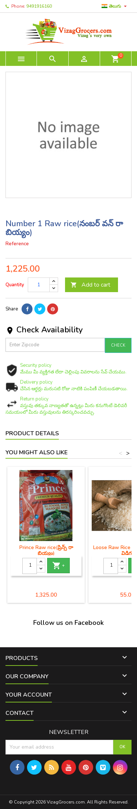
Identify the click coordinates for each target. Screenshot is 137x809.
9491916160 (39, 6)
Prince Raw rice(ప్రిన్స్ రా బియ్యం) (46, 550)
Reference (17, 244)
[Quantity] (39, 284)
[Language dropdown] (115, 6)
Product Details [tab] (32, 433)
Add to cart (90, 285)
